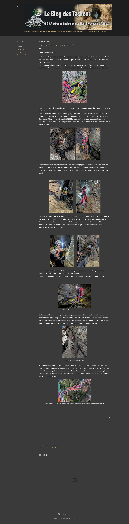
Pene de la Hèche (23, 55)
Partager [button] (20, 41)
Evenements (37, 32)
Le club (46, 32)
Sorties (27, 32)
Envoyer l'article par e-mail (53, 445)
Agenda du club (58, 32)
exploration (20, 50)
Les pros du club (93, 32)
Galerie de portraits (75, 32)
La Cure (19, 52)
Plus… (104, 32)
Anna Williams (70, 518)
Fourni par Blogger (64, 514)
